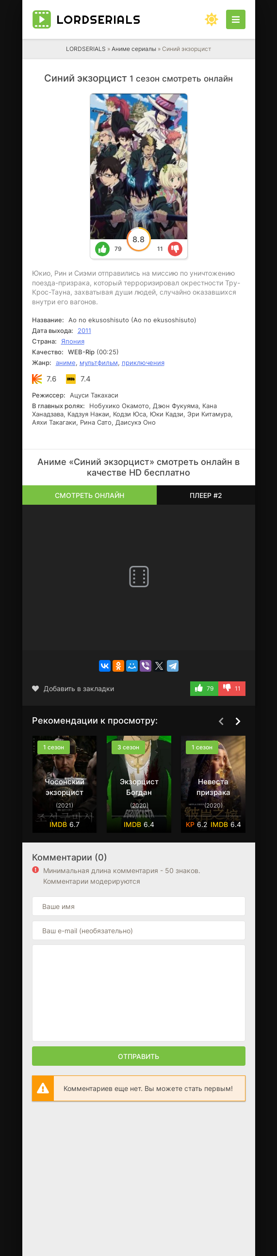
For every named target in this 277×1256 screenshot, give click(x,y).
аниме (66, 362)
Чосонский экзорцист (64, 787)
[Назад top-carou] (221, 721)
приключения (143, 362)
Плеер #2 (206, 495)
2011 (84, 330)
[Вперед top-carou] (238, 721)
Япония (72, 341)
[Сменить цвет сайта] (211, 19)
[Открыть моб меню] (235, 19)
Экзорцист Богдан (138, 787)
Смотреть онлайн (89, 495)
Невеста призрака (213, 787)
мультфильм (99, 362)
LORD (98, 19)
